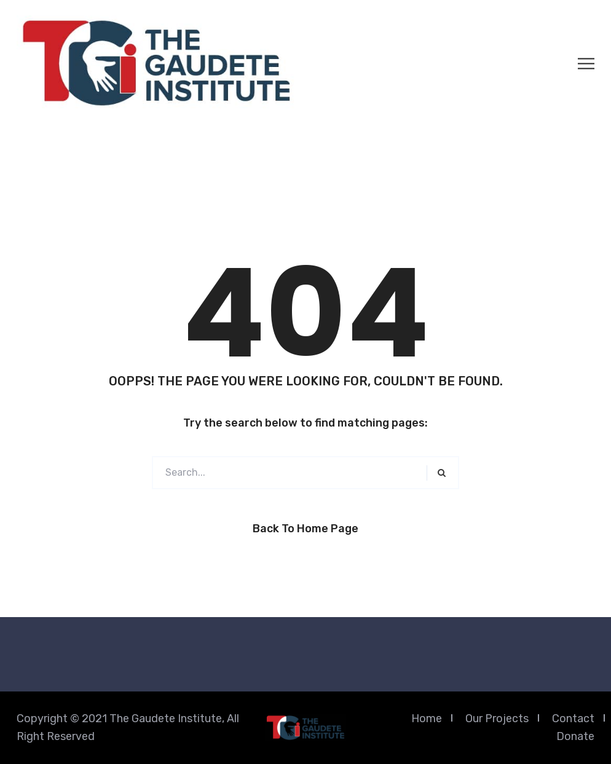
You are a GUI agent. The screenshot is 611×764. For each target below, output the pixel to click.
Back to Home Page (305, 528)
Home (426, 718)
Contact (573, 718)
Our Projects (497, 718)
